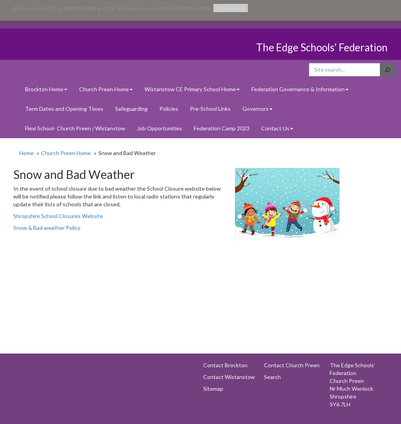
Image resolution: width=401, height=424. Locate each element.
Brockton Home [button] (46, 89)
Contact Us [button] (277, 128)
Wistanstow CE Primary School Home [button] (192, 89)
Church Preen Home (66, 153)
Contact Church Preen (292, 365)
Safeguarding (131, 108)
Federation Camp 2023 (221, 128)
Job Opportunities (159, 128)
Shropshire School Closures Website (58, 216)
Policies (168, 108)
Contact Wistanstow (229, 376)
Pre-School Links (210, 108)
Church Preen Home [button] (106, 89)
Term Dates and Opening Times (64, 108)
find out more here (190, 8)
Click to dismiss (231, 8)
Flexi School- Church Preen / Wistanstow (75, 128)
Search (272, 376)
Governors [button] (257, 108)
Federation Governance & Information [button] (300, 89)
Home (26, 153)
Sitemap (213, 388)
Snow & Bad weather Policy (47, 227)
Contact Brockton (225, 365)
